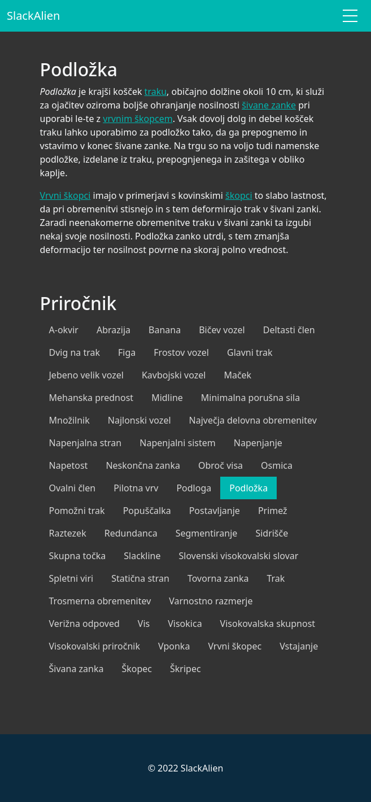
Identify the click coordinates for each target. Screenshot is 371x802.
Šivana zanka (76, 668)
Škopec (136, 668)
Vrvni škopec (234, 646)
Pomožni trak (77, 510)
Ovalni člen (72, 488)
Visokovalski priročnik (95, 646)
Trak (276, 578)
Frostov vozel (181, 352)
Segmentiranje (207, 533)
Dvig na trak (75, 352)
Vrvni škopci (65, 195)
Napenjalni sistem (177, 443)
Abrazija (113, 330)
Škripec (185, 668)
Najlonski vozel (139, 420)
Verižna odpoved (84, 623)
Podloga (193, 488)
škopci (238, 195)
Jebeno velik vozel (86, 375)
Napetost (68, 465)
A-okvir (63, 330)
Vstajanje (299, 646)
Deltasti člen (289, 330)
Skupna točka (77, 556)
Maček (237, 375)
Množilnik (69, 420)
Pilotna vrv (136, 488)
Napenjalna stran (85, 443)
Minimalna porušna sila (250, 397)
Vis (144, 623)
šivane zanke (269, 105)
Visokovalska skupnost (268, 623)
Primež (272, 510)
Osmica (277, 465)
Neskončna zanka (143, 465)
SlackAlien (33, 15)
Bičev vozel (222, 330)
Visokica (185, 623)
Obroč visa (220, 465)
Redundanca (131, 533)
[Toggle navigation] (350, 16)
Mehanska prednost (91, 397)
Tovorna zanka (217, 578)
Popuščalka (147, 510)
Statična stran (140, 578)
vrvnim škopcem (137, 118)
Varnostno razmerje (210, 601)
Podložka (248, 488)
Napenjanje (258, 443)
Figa (127, 352)
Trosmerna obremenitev (100, 601)
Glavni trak (250, 352)
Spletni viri (71, 578)
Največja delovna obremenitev (253, 420)
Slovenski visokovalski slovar (239, 556)
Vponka (174, 646)
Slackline (142, 556)
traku (156, 91)
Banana (165, 330)
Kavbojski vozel (174, 375)
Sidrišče (271, 533)
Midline (167, 397)
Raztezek (67, 533)
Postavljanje (214, 510)
